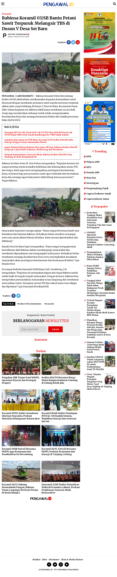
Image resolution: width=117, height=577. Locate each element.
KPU (87, 167)
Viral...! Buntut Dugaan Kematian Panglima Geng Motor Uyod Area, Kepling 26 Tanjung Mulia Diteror (99, 381)
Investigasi (91, 183)
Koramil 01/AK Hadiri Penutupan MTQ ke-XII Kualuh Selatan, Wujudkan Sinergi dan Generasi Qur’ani (59, 417)
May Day (90, 177)
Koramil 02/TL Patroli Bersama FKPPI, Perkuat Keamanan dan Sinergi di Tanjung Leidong (59, 452)
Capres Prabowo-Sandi (97, 193)
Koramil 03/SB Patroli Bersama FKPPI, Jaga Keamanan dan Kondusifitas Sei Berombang (19, 452)
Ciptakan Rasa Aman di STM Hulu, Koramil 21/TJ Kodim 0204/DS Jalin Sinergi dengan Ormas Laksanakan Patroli (38, 141)
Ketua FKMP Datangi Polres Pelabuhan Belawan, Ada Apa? (94, 271)
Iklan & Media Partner (72, 559)
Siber (44, 559)
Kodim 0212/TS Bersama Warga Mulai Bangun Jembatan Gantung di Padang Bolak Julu (60, 380)
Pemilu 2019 (91, 172)
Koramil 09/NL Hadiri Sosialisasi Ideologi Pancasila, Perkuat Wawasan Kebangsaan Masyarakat (21, 416)
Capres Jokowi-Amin (96, 199)
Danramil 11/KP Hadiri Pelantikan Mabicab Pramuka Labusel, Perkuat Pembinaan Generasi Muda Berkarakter (61, 488)
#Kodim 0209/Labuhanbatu (29, 304)
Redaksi (36, 559)
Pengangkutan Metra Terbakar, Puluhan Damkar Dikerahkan (95, 256)
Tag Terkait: (8, 304)
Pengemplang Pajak (96, 188)
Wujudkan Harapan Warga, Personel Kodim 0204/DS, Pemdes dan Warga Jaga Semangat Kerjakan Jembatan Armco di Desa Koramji (99, 328)
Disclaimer (54, 559)
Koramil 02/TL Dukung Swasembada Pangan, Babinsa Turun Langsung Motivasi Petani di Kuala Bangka (20, 488)
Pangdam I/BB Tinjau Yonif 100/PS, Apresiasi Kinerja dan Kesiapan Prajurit (20, 380)
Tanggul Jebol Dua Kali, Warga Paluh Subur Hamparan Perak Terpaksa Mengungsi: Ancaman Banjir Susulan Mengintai (101, 287)
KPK (87, 156)
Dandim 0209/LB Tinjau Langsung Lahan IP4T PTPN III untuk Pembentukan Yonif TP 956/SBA (95, 363)
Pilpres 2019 (91, 162)
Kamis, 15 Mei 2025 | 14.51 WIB (18, 37)
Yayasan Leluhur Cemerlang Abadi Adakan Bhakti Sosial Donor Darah (95, 347)
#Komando (49, 304)
